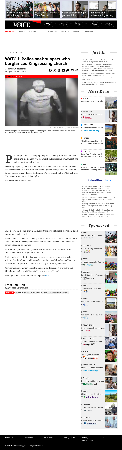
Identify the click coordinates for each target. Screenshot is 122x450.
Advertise (28, 438)
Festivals (87, 246)
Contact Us (48, 438)
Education (65, 31)
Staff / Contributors (88, 439)
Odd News (52, 31)
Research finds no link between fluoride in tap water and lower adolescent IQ (98, 211)
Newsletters (89, 31)
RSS (103, 438)
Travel (85, 232)
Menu (9, 25)
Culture (78, 24)
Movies (86, 138)
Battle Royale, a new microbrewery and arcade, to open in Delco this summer (97, 65)
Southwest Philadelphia (59, 293)
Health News (88, 125)
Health (64, 24)
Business (77, 31)
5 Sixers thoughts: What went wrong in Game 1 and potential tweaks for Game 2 (97, 70)
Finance (86, 378)
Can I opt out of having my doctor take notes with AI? (97, 79)
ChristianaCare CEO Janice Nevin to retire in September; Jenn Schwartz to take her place (98, 199)
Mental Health (89, 365)
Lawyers (86, 404)
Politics (22, 31)
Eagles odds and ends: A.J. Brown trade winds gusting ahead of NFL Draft (98, 61)
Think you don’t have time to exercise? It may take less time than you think (98, 215)
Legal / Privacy (69, 438)
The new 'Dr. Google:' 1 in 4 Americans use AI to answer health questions (99, 83)
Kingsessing (35, 293)
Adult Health (88, 325)
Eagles (85, 164)
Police (11, 76)
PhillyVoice (21, 24)
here (47, 276)
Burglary (19, 76)
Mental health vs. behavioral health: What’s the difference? (96, 194)
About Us (9, 438)
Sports (109, 24)
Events (94, 24)
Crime (42, 31)
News (48, 24)
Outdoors (87, 151)
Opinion (32, 31)
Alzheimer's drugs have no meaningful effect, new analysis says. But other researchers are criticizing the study (97, 188)
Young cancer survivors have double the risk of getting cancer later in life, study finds (98, 205)
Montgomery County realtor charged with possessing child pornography (98, 74)
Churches (44, 293)
